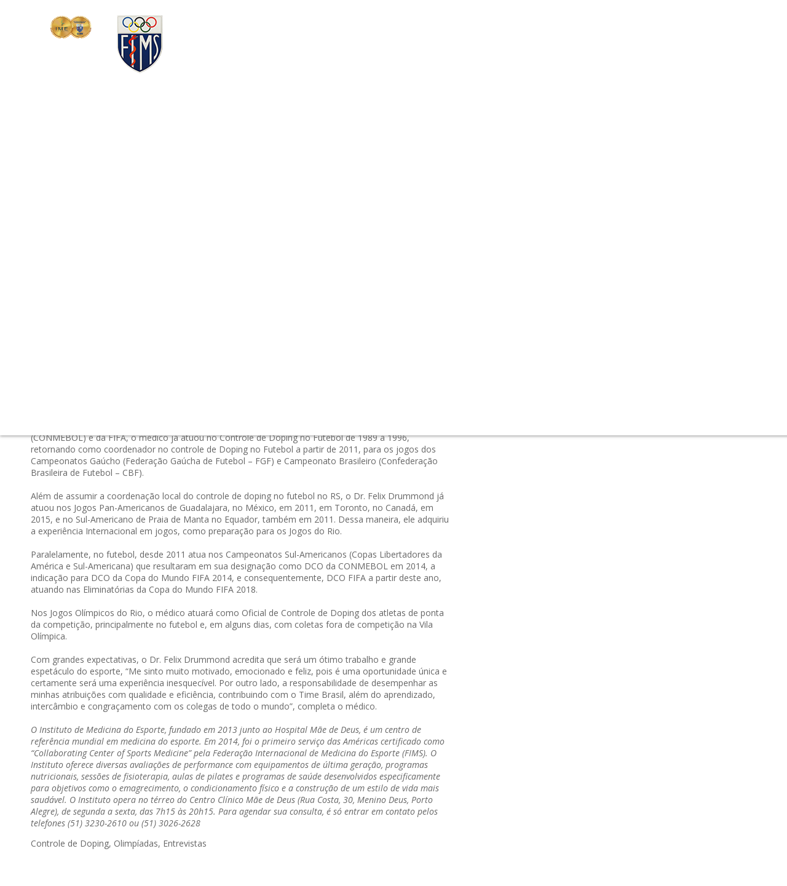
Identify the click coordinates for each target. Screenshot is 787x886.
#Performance (655, 311)
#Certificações (631, 178)
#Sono (625, 326)
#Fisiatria (704, 223)
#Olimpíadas (690, 178)
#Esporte (631, 341)
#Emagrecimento (557, 311)
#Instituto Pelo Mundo (662, 297)
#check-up (543, 223)
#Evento (573, 252)
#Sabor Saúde (623, 252)
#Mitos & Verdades (707, 237)
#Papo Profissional (560, 178)
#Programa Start (648, 208)
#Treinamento (686, 267)
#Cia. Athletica (551, 267)
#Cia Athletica (714, 208)
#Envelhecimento (618, 267)
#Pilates (539, 282)
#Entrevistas (721, 341)
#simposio (598, 237)
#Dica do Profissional (565, 341)
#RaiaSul (663, 223)
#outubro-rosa (672, 326)
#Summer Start (642, 282)
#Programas (547, 237)
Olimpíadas (136, 843)
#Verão (537, 252)
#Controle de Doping (564, 356)
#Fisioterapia (637, 193)
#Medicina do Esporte (566, 208)
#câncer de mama (605, 223)
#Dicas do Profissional (567, 297)
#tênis (608, 311)
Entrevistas (185, 843)
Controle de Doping (70, 843)
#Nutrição (644, 237)
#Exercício (586, 193)
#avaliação (676, 252)
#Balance (630, 356)
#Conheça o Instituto (565, 326)
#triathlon (542, 193)
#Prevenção (583, 282)
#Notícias (673, 341)
